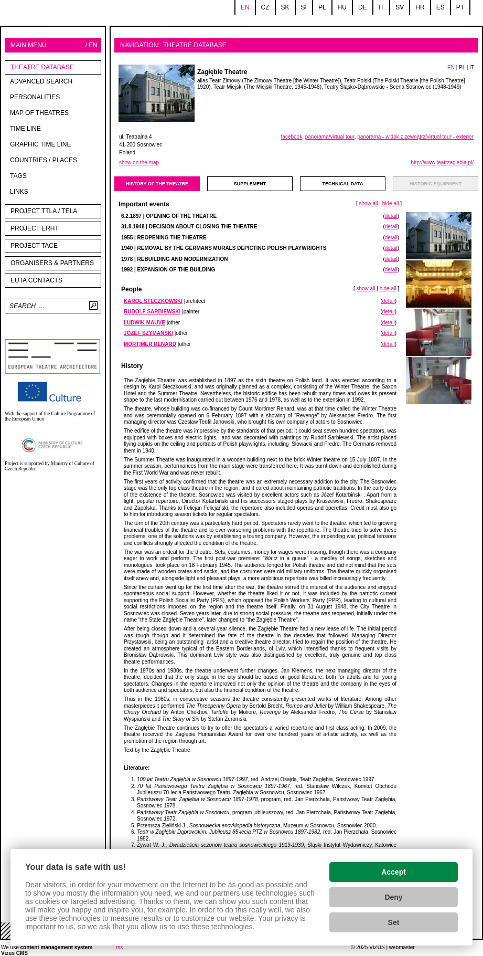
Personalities (35, 97)
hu (342, 7)
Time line (25, 128)
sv (399, 7)
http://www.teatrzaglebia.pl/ (442, 162)
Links (19, 191)
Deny (393, 897)
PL (462, 67)
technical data (343, 183)
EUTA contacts (36, 280)
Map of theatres (39, 113)
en (245, 7)
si (304, 7)
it (381, 7)
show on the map (139, 162)
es (440, 7)
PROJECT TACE (34, 245)
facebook (292, 137)
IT (471, 67)
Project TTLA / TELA (43, 211)
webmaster (402, 947)
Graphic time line (40, 144)
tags (18, 176)
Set (394, 922)
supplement (250, 183)
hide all (390, 203)
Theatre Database (42, 67)
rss (119, 947)
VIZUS (376, 947)
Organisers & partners (52, 263)
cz (265, 7)
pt (460, 7)
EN (451, 67)
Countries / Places (43, 160)
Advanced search (41, 81)
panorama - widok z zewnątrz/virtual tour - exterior (415, 137)
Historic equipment (435, 183)
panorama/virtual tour (330, 137)
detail (391, 216)
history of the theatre (157, 183)
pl (322, 7)
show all (368, 203)
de (362, 7)
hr (419, 7)
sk (285, 7)
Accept (393, 872)
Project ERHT (34, 228)
